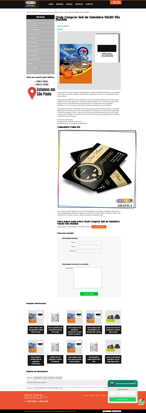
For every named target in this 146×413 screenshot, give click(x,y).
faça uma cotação (99, 227)
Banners (30, 21)
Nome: (86, 242)
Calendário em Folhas (33, 34)
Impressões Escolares (34, 59)
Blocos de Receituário (33, 29)
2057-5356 (116, 1)
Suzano (45, 378)
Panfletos (30, 63)
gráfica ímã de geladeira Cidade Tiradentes (55, 359)
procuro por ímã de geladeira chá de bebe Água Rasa (113, 359)
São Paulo (51, 378)
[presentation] (75, 258)
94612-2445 (117, 3)
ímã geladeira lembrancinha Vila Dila (93, 359)
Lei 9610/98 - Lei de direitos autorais (55, 388)
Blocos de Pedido (32, 25)
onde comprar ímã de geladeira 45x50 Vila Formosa (36, 330)
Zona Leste (59, 378)
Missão (69, 4)
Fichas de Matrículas (33, 51)
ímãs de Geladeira (32, 55)
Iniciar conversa (122, 399)
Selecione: (30, 378)
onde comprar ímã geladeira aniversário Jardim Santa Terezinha (74, 331)
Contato (89, 4)
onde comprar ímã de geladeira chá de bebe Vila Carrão (94, 330)
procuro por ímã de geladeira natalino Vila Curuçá (113, 330)
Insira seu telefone (122, 389)
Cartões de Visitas (32, 42)
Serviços (79, 4)
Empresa (59, 4)
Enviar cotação (89, 294)
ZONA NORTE (37, 378)
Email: (87, 247)
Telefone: (86, 251)
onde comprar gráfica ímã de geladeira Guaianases (36, 360)
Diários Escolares (32, 46)
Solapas (30, 72)
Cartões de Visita (32, 38)
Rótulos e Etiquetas (33, 68)
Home (51, 4)
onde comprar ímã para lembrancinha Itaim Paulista (74, 359)
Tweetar (60, 29)
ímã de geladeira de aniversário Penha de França (55, 330)
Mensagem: (84, 277)
